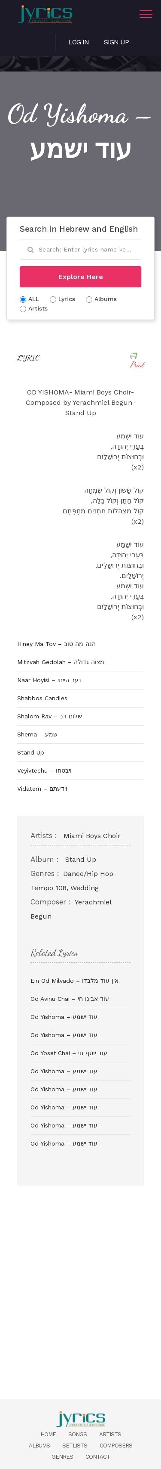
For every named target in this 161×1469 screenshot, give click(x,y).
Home (48, 1434)
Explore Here (80, 277)
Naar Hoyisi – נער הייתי (49, 680)
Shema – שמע (37, 734)
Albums (39, 1445)
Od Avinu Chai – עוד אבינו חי (69, 998)
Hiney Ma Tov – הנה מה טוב (56, 643)
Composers (116, 1445)
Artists (110, 1434)
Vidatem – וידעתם (42, 788)
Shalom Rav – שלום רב (49, 716)
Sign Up (116, 42)
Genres (62, 1456)
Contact (97, 1456)
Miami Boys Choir (92, 836)
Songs (77, 1434)
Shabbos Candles (42, 698)
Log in (78, 42)
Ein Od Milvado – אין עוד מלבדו (74, 980)
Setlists (74, 1445)
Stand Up (30, 752)
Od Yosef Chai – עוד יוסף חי (68, 1053)
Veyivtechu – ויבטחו (44, 770)
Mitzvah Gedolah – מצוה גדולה (60, 661)
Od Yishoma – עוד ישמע (63, 1016)
